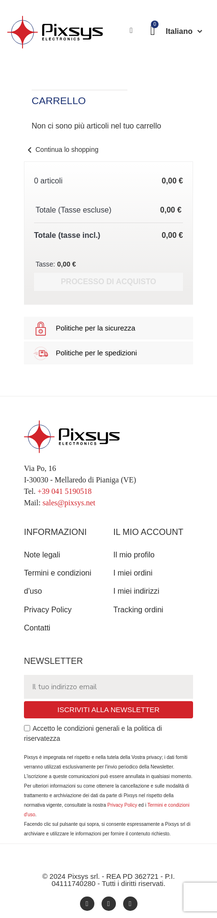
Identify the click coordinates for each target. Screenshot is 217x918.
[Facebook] (87, 904)
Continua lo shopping (61, 149)
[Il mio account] (131, 31)
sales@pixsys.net (69, 503)
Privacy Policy (122, 805)
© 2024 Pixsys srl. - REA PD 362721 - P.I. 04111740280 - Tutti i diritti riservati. (108, 879)
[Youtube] (109, 904)
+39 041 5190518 (64, 491)
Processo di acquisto (108, 282)
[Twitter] (130, 904)
